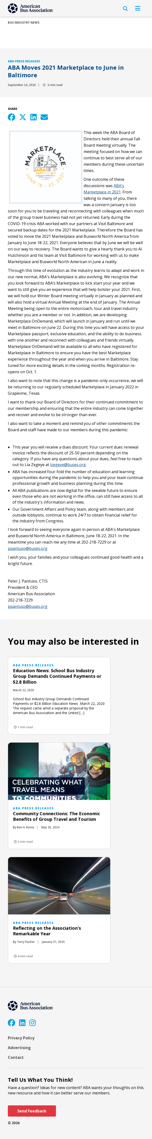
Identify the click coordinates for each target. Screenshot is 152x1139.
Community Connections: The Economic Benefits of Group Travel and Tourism (56, 816)
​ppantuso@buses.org (27, 548)
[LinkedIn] (22, 1023)
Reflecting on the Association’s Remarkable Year (47, 931)
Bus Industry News (23, 22)
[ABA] (30, 8)
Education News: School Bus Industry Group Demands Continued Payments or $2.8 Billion (57, 676)
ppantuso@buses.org (27, 606)
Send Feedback (31, 1111)
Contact (16, 1057)
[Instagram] (32, 1023)
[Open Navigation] (137, 8)
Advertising (19, 1047)
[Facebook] (11, 1023)
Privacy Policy (21, 1038)
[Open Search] (125, 9)
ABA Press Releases (24, 61)
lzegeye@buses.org (68, 464)
